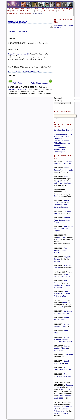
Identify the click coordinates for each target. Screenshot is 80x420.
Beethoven (61, 237)
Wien (66, 176)
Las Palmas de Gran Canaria (61, 205)
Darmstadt (67, 163)
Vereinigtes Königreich (62, 286)
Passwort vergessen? (63, 26)
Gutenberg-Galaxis (41, 11)
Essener (65, 409)
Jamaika (66, 313)
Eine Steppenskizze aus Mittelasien (63, 136)
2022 (61, 398)
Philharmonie (59, 411)
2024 (47, 9)
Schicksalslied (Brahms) (63, 130)
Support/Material (12, 13)
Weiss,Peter (17, 83)
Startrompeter (59, 147)
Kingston (57, 313)
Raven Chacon (60, 391)
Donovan (65, 302)
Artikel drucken (14, 71)
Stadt (56, 196)
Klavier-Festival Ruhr (62, 413)
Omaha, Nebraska (60, 251)
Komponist (59, 132)
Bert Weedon (60, 282)
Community (61, 11)
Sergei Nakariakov (61, 362)
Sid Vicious (68, 324)
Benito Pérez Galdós (61, 201)
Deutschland (33, 43)
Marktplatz (52, 11)
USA (64, 296)
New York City (65, 370)
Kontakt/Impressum (25, 13)
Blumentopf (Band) (17, 43)
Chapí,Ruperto (60, 152)
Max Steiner (68, 226)
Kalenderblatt (18, 11)
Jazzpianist (22, 31)
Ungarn (57, 231)
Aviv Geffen (68, 355)
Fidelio (64, 181)
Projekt (17, 9)
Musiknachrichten (26, 9)
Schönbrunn (58, 187)
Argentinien (58, 222)
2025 (42, 9)
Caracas (64, 348)
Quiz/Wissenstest (57, 9)
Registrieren (59, 25)
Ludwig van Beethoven (63, 183)
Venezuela (58, 350)
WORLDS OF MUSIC (17, 89)
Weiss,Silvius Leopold (39, 83)
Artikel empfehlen (31, 71)
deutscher (12, 31)
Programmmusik (60, 134)
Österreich (64, 229)
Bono (66, 331)
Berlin (62, 320)
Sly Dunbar (68, 311)
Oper (59, 181)
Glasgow (60, 307)
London (57, 285)
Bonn (58, 239)
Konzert (57, 407)
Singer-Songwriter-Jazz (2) (18, 54)
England (64, 326)
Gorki (66, 363)
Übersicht (10, 9)
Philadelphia (65, 276)
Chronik (36, 9)
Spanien (64, 207)
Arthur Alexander (61, 293)
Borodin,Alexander (61, 141)
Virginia (57, 261)
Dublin (57, 333)
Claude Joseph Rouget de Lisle (63, 169)
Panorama (30, 11)
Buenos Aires (64, 220)
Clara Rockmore (61, 375)
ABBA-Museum (60, 143)
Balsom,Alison (60, 149)
